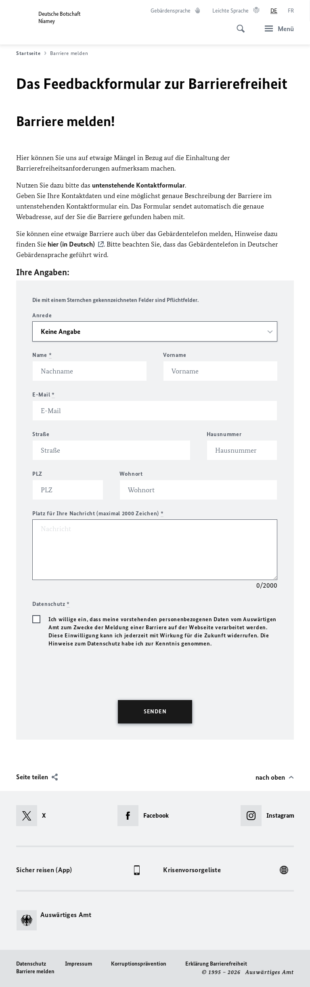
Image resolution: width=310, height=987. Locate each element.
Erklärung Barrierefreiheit (216, 963)
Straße (40, 434)
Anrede (42, 315)
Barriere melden (35, 971)
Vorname (174, 355)
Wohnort (131, 473)
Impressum (78, 963)
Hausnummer (224, 434)
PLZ (37, 473)
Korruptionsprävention (138, 963)
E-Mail (43, 394)
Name (42, 355)
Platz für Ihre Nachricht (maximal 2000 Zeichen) (97, 513)
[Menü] (277, 28)
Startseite (31, 53)
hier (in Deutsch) (71, 244)
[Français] (291, 11)
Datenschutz (31, 963)
